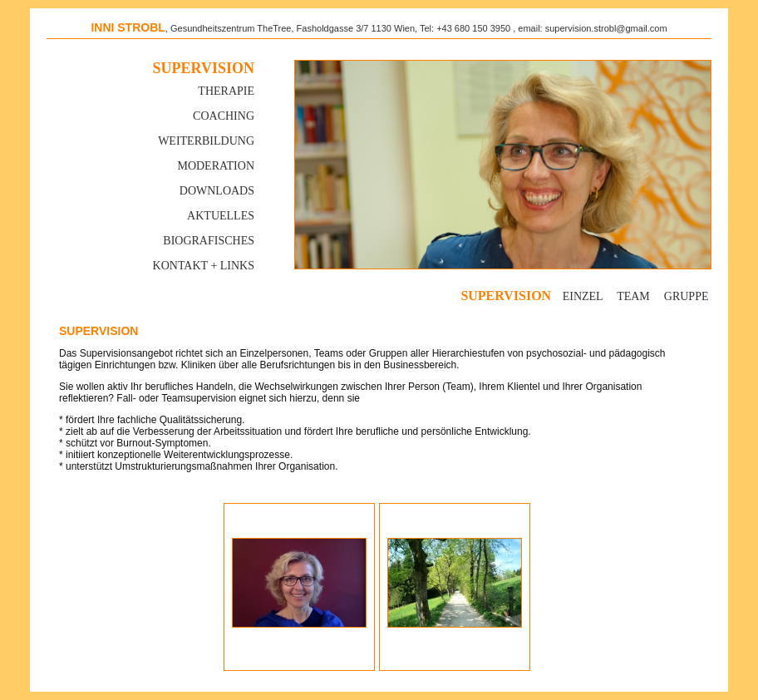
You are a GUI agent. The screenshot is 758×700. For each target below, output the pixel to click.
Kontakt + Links (203, 265)
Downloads (217, 191)
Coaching (223, 116)
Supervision (203, 68)
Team (633, 296)
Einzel (583, 296)
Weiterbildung (206, 141)
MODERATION (215, 166)
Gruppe (686, 296)
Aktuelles (220, 216)
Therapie (226, 91)
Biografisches (208, 240)
